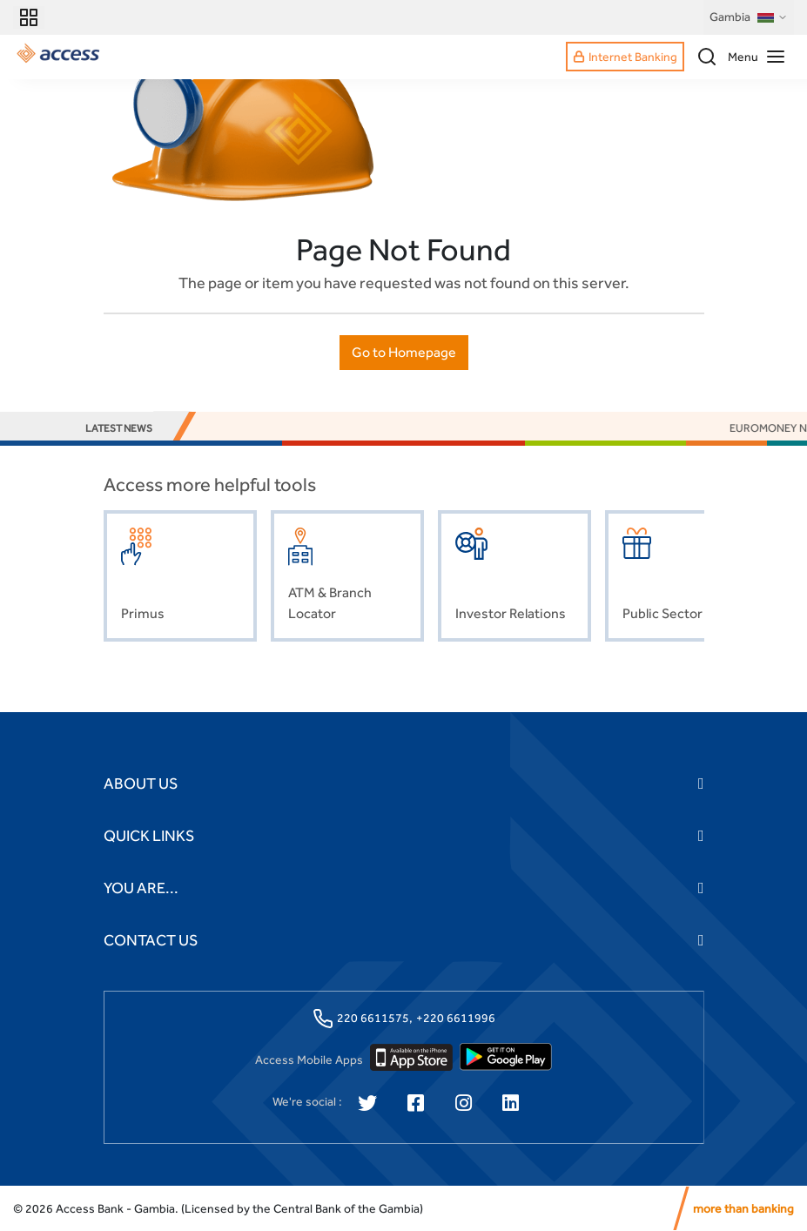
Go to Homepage (404, 352)
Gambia (748, 17)
